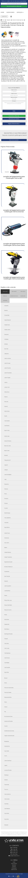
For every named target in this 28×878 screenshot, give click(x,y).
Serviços (19, 12)
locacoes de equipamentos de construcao (14, 19)
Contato (4, 16)
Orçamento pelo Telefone (14, 118)
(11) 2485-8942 (14, 847)
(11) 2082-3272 (14, 852)
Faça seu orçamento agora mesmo (14, 3)
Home (2, 12)
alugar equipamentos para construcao (21, 19)
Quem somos (10, 12)
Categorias (8, 19)
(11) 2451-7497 (14, 849)
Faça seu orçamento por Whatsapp (14, 6)
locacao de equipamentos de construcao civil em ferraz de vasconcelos (4, 21)
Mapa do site (14, 869)
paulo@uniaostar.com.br (14, 855)
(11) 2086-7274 (14, 850)
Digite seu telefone (14, 97)
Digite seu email (14, 93)
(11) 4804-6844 (14, 854)
